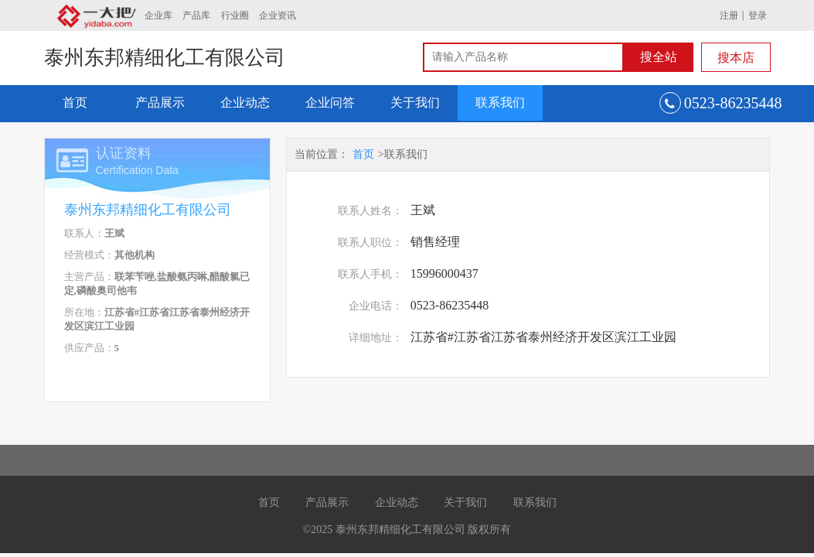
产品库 (196, 15)
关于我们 (415, 102)
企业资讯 (277, 15)
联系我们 (500, 102)
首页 (75, 102)
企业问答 (330, 102)
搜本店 (735, 57)
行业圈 (235, 15)
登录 (757, 15)
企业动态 (245, 102)
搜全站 (658, 56)
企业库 (158, 15)
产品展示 (160, 102)
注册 (729, 15)
